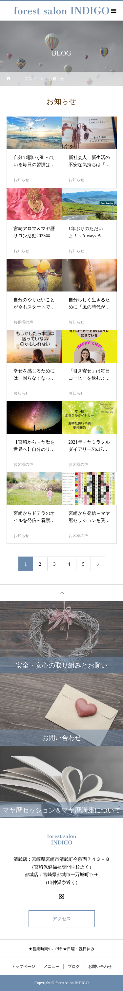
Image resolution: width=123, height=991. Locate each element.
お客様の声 (23, 322)
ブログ (74, 966)
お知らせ (21, 180)
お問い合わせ (100, 966)
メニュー (51, 966)
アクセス (61, 918)
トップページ (23, 966)
